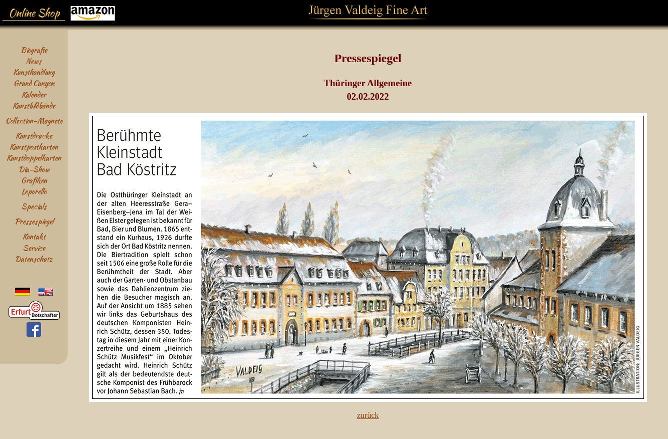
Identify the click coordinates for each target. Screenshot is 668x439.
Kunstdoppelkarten (34, 157)
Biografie (34, 50)
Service (34, 248)
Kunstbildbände (34, 105)
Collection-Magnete (34, 120)
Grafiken (34, 180)
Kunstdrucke (34, 135)
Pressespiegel (34, 221)
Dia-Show (34, 169)
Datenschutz (34, 259)
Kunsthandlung (34, 72)
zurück (368, 415)
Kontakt (34, 236)
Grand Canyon (34, 83)
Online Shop (34, 13)
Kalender (34, 94)
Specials (34, 206)
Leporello (34, 191)
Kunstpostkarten (34, 146)
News (34, 61)
